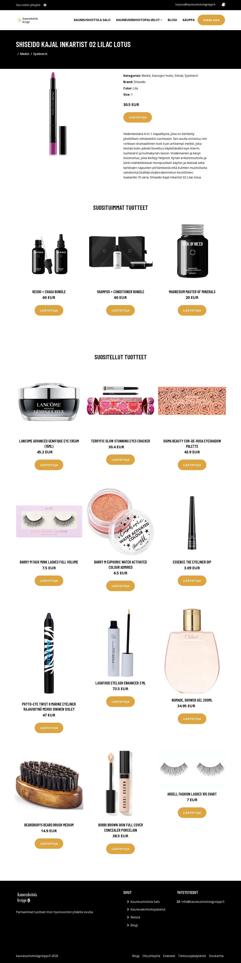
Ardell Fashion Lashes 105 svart (192, 794)
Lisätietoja (137, 117)
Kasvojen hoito (162, 76)
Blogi (172, 20)
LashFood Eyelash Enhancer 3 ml (120, 683)
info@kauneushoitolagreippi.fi (203, 902)
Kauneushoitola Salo (92, 20)
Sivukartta (216, 956)
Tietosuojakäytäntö (192, 956)
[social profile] (45, 5)
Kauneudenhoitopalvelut (147, 909)
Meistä (135, 917)
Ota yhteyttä (151, 956)
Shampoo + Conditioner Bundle (120, 291)
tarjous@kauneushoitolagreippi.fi (195, 4)
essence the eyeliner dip (192, 562)
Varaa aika (211, 20)
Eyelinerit (40, 54)
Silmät (179, 76)
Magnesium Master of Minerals (192, 291)
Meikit (24, 54)
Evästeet (169, 956)
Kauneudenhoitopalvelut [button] (138, 20)
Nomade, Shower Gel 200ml (192, 700)
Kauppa (189, 20)
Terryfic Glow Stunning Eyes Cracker (120, 440)
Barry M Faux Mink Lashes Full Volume (49, 562)
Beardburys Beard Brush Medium (49, 824)
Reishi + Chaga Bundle (49, 291)
